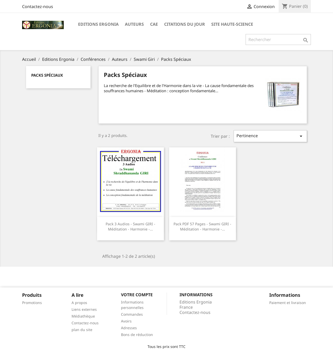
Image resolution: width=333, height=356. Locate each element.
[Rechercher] (278, 39)
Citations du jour (184, 24)
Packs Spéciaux (47, 75)
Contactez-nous (37, 6)
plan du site (82, 329)
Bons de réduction (137, 334)
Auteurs (134, 24)
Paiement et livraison (287, 302)
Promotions (32, 302)
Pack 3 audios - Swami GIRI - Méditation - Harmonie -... (130, 226)
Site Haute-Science (232, 24)
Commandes (132, 314)
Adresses (129, 327)
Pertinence (270, 136)
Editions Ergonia (98, 24)
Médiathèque (83, 316)
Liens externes (84, 309)
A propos (79, 302)
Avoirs (126, 321)
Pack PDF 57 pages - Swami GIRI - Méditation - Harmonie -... (202, 226)
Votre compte (137, 295)
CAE (154, 24)
